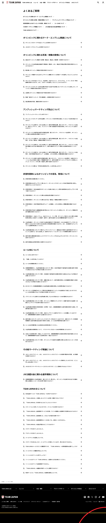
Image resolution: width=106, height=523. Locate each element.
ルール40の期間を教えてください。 (54, 263)
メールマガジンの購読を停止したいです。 (54, 451)
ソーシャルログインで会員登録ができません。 (54, 464)
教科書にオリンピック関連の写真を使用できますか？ (54, 70)
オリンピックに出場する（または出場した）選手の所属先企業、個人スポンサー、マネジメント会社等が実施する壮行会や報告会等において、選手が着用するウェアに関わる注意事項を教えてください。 (54, 146)
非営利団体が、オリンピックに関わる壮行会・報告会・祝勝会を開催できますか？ (54, 200)
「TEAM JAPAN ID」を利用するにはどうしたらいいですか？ (54, 402)
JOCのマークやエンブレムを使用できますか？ (54, 47)
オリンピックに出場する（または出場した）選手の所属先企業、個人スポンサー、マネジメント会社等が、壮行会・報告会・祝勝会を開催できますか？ (54, 139)
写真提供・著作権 (56, 501)
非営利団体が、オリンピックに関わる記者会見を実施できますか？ (54, 195)
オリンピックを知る (64, 2)
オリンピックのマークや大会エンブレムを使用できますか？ (54, 42)
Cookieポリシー (46, 501)
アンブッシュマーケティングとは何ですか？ (54, 114)
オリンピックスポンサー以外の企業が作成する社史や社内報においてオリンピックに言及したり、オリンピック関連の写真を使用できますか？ (54, 87)
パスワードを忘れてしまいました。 (54, 429)
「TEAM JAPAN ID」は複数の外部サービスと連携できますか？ (54, 468)
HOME (3, 481)
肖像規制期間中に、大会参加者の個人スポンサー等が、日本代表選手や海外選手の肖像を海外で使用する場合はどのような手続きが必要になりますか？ (54, 268)
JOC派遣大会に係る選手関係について (55, 27)
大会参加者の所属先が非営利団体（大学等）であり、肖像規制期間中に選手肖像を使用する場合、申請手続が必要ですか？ (54, 307)
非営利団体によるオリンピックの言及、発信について (37, 23)
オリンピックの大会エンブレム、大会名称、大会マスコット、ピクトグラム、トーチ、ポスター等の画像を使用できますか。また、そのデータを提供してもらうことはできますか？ (54, 81)
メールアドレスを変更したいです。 (54, 437)
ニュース (36, 2)
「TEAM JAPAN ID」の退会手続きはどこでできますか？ (54, 424)
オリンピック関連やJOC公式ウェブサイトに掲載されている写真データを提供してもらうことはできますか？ (54, 75)
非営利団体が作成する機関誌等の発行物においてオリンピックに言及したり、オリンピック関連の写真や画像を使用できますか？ (54, 211)
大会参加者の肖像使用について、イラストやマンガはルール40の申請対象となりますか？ (54, 329)
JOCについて (74, 2)
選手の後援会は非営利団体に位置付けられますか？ (54, 242)
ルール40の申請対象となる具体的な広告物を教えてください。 (54, 325)
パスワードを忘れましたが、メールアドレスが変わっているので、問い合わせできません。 (54, 442)
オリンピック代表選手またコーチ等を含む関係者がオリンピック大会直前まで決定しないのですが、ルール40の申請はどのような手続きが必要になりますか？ (54, 291)
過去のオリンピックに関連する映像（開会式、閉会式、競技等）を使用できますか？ (54, 60)
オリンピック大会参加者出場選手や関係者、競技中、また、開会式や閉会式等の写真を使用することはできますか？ (54, 65)
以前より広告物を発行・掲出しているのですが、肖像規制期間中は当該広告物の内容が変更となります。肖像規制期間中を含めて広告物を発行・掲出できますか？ (54, 334)
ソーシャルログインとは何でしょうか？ (54, 455)
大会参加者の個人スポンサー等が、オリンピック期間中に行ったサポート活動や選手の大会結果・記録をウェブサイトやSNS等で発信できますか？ (54, 301)
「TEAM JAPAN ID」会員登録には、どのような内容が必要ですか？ (54, 415)
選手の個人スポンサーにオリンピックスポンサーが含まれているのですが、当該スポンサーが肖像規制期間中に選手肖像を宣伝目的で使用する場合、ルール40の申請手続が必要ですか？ (54, 319)
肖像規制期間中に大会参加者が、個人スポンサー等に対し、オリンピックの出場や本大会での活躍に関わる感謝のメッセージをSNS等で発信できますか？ (54, 380)
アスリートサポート (52, 2)
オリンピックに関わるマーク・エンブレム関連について (37, 16)
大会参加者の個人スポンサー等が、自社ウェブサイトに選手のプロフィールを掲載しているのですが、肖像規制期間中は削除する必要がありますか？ (54, 313)
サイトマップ (26, 501)
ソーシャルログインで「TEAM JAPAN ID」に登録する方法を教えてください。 (54, 459)
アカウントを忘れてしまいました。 (54, 433)
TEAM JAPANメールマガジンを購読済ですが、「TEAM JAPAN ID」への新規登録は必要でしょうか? (54, 446)
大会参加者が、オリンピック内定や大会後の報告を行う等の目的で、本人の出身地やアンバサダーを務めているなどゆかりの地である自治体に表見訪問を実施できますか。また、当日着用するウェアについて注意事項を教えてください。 (54, 223)
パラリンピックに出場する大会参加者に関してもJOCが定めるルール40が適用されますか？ (54, 296)
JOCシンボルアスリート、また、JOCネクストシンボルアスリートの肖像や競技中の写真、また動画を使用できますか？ (54, 355)
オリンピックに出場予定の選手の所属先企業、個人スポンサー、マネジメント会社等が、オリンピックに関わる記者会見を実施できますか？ (54, 133)
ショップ (95, 501)
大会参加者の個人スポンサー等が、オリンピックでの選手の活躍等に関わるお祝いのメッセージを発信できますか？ (54, 340)
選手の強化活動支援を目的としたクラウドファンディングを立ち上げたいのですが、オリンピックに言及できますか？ (54, 236)
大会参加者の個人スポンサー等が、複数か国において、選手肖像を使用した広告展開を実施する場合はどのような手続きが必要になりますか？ (54, 281)
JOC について (96, 488)
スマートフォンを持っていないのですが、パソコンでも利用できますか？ (54, 407)
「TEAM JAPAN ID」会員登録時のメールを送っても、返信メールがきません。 (54, 420)
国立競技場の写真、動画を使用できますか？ (54, 101)
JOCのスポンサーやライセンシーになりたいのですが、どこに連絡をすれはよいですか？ (54, 366)
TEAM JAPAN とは (9, 488)
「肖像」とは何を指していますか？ (54, 259)
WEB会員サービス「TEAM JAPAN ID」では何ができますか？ (54, 394)
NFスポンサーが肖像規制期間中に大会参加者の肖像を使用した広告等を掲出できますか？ (54, 286)
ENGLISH (102, 501)
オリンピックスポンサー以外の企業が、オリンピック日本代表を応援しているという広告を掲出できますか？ (54, 119)
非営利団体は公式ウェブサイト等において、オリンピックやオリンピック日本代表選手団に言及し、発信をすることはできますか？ (54, 184)
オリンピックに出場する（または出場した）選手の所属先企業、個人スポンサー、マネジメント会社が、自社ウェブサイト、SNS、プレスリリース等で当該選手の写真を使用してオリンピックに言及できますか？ (54, 126)
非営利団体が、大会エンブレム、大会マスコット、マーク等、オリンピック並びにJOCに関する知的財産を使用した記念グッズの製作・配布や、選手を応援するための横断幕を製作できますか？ (54, 217)
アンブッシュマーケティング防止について (63, 20)
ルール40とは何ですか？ (54, 255)
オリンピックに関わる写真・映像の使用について (36, 20)
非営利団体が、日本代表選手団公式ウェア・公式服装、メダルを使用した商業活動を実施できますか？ (54, 205)
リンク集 (20, 501)
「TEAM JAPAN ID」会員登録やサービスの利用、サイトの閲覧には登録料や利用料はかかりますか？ (54, 411)
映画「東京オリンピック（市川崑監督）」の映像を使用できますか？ (54, 97)
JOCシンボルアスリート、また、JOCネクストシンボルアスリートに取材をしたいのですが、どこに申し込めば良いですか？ (54, 361)
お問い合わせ (13, 501)
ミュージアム (89, 501)
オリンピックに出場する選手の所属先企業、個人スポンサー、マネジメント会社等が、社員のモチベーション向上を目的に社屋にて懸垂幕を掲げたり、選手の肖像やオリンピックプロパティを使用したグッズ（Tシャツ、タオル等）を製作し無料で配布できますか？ (54, 159)
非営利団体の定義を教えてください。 (54, 179)
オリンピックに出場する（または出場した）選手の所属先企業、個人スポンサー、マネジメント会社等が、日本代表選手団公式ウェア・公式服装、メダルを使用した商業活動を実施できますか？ (54, 153)
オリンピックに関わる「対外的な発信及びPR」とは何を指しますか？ (54, 166)
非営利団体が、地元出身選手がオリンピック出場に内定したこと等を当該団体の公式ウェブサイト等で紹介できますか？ (54, 190)
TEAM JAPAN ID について (30, 30)
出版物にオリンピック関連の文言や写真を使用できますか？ (54, 93)
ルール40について (59, 23)
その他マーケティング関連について (32, 27)
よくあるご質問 (5, 501)
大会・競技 (43, 488)
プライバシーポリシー (36, 501)
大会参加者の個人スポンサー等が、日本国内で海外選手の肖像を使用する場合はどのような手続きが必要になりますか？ (54, 274)
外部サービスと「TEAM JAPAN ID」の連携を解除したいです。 (54, 473)
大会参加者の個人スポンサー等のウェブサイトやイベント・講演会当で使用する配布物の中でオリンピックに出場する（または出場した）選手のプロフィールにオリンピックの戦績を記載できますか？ (54, 230)
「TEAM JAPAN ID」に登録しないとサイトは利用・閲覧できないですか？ (54, 398)
